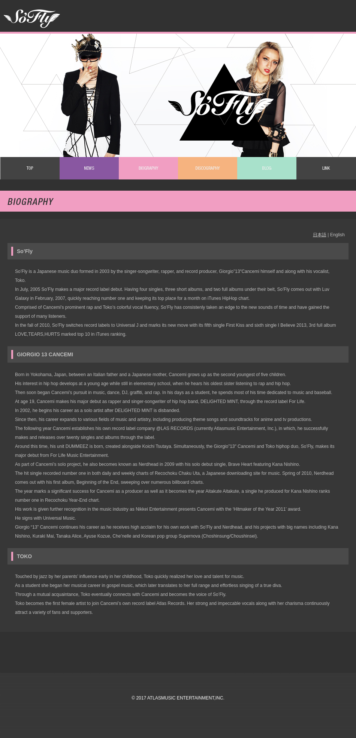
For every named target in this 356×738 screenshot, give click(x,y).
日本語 (319, 234)
